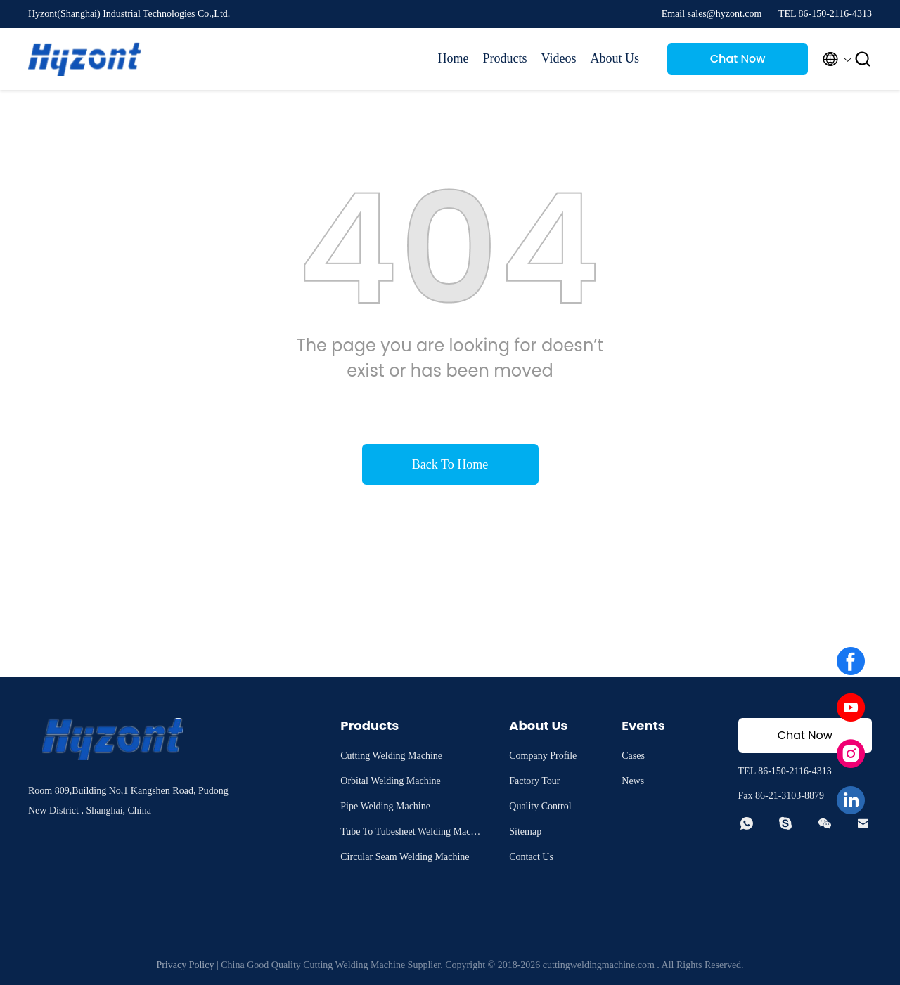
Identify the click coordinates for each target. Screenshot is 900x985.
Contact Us (531, 857)
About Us (614, 58)
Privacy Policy (185, 965)
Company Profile (543, 755)
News (633, 781)
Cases (633, 755)
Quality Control (540, 806)
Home (453, 58)
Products (505, 58)
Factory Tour (534, 781)
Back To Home (450, 464)
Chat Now (738, 59)
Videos (559, 58)
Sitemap (525, 831)
